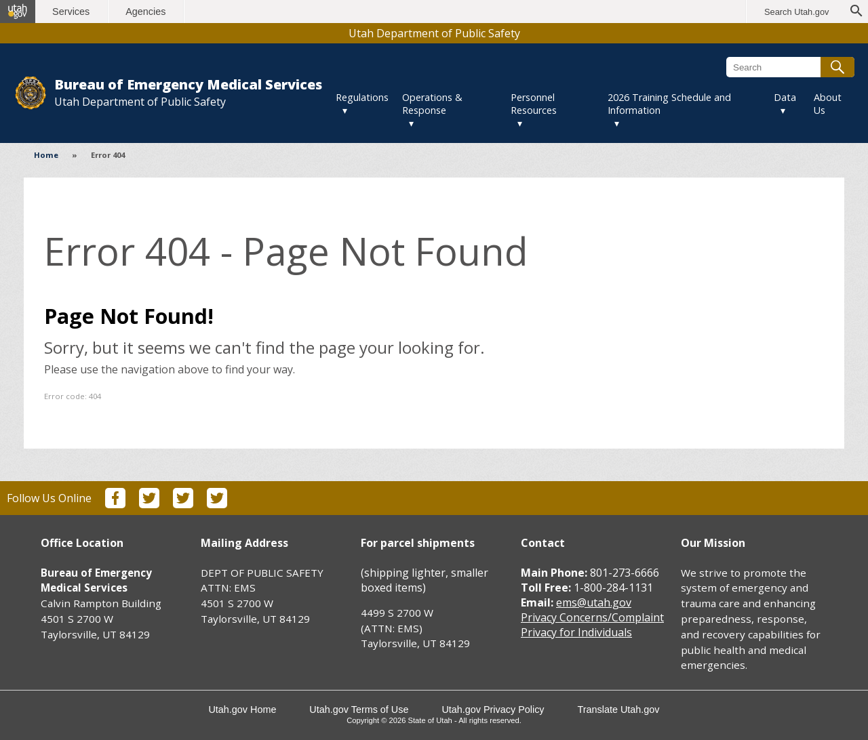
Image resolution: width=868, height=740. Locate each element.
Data (785, 97)
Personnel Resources (534, 104)
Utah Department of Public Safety (434, 33)
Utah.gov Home (242, 709)
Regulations (362, 97)
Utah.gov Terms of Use (358, 709)
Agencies (147, 11)
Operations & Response (432, 104)
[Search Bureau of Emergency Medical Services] (790, 67)
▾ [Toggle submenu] (344, 110)
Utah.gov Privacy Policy (493, 709)
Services (73, 11)
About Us (828, 104)
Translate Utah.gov (619, 709)
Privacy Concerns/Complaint (592, 617)
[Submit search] (837, 67)
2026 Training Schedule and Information (669, 104)
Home (46, 155)
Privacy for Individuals (576, 632)
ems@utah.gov (593, 602)
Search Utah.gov (796, 12)
